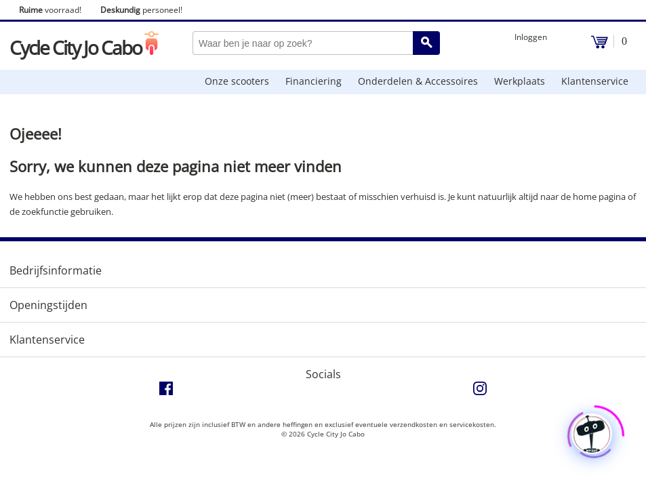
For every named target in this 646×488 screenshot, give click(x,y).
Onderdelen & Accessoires (418, 81)
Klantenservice (594, 81)
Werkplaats (519, 81)
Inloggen (530, 37)
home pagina (599, 196)
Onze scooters (237, 81)
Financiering (313, 81)
